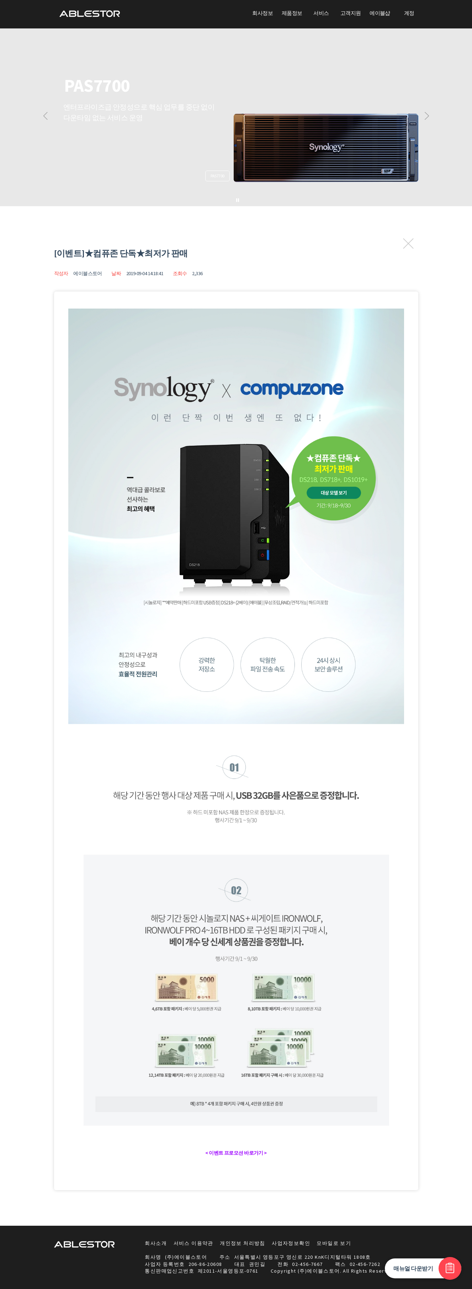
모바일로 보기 (334, 1243)
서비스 (321, 13)
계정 (409, 13)
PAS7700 (217, 175)
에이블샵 (380, 13)
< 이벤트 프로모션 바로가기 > (235, 1153)
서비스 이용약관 (193, 1243)
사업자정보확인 (291, 1243)
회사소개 (156, 1243)
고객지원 (350, 13)
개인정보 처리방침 (242, 1243)
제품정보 (292, 13)
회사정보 (262, 13)
